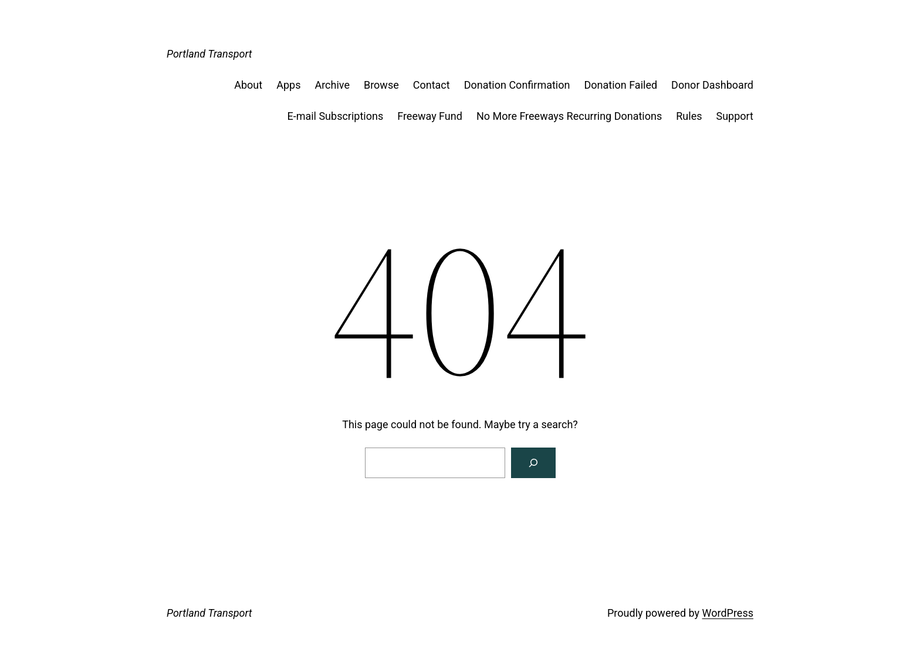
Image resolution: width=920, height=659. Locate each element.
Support (734, 116)
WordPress (727, 613)
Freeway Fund (429, 116)
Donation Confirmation (517, 85)
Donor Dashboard (712, 85)
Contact (431, 85)
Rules (689, 116)
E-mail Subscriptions (335, 116)
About (248, 85)
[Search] (533, 463)
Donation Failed (620, 85)
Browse (381, 85)
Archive (332, 85)
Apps (288, 85)
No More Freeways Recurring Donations (569, 116)
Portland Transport (209, 54)
